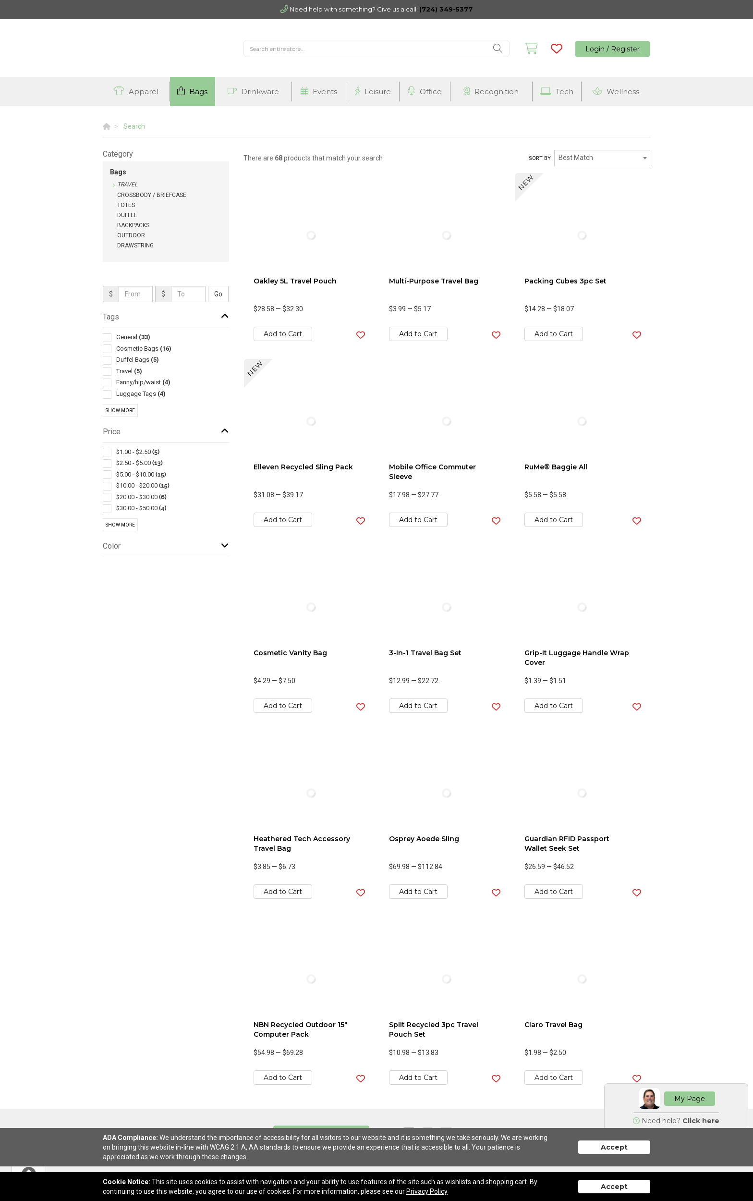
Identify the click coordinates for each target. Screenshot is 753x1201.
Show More (120, 410)
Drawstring (135, 245)
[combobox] (602, 158)
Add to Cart (283, 334)
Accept (614, 1147)
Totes (126, 205)
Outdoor (131, 235)
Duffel (127, 215)
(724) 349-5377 (446, 9)
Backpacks (133, 225)
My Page (689, 1098)
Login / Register (612, 49)
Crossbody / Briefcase (151, 195)
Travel (127, 184)
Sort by (540, 158)
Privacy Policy (427, 1191)
